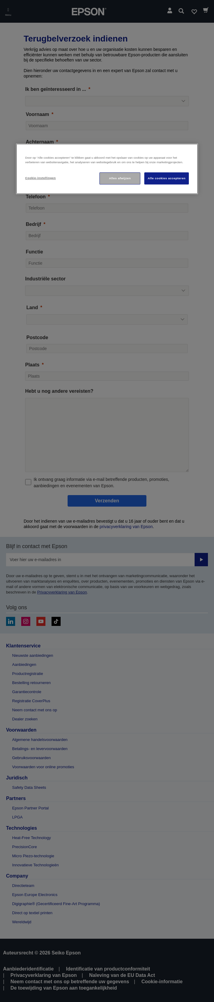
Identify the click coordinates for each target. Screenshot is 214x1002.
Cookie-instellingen (40, 178)
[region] (107, 169)
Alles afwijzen (120, 178)
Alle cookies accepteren (167, 178)
